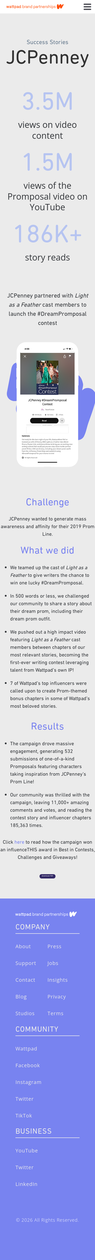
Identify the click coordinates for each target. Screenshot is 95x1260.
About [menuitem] (23, 946)
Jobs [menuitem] (53, 963)
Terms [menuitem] (56, 1013)
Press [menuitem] (55, 946)
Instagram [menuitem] (28, 1082)
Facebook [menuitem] (27, 1065)
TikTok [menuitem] (23, 1115)
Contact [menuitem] (25, 979)
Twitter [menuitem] (24, 1098)
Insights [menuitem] (58, 979)
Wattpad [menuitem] (26, 1048)
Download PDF (47, 876)
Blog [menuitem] (21, 996)
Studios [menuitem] (25, 1013)
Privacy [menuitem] (57, 996)
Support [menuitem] (25, 963)
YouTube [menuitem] (26, 1150)
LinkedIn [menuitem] (26, 1184)
